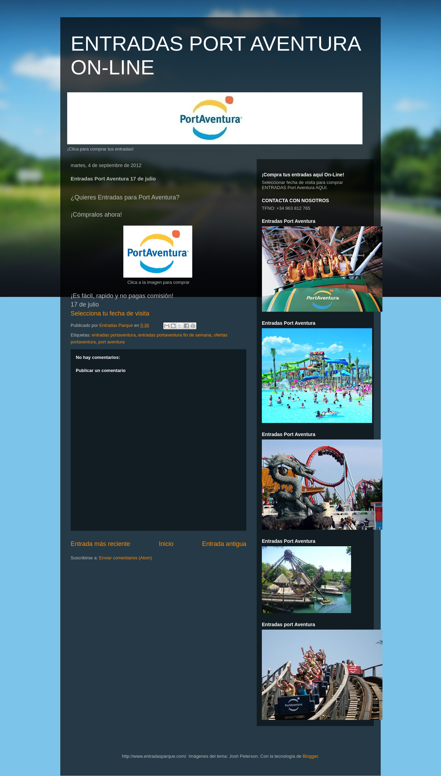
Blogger (310, 756)
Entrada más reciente (100, 543)
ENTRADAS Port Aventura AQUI (294, 187)
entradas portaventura (113, 335)
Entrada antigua (224, 543)
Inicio (166, 543)
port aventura (111, 341)
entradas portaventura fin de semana (174, 335)
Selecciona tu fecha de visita (110, 313)
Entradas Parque (116, 325)
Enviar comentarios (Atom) (125, 557)
